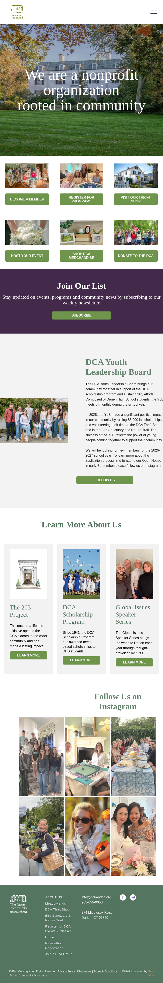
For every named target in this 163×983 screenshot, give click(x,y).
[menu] (153, 11)
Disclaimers (84, 971)
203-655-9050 (92, 902)
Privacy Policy (66, 971)
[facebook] (123, 898)
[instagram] (133, 898)
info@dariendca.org (96, 897)
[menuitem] (61, 897)
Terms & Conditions (106, 971)
